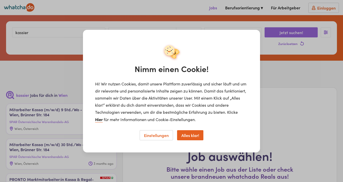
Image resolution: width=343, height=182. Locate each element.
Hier (99, 119)
